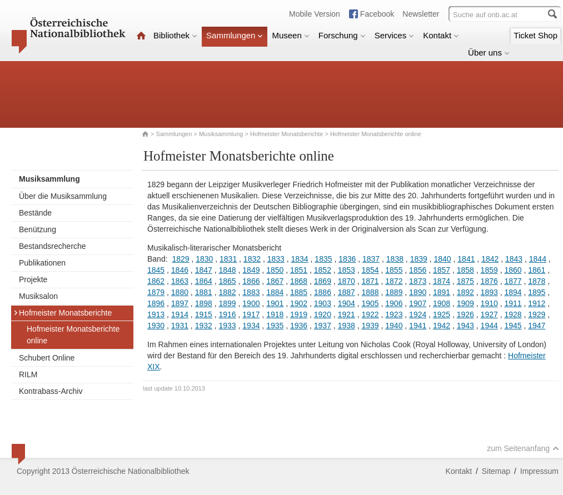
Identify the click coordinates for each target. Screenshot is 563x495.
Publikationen (42, 262)
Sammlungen (234, 35)
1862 (156, 281)
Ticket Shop (535, 35)
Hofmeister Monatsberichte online (73, 334)
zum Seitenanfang (523, 448)
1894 (512, 292)
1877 (512, 281)
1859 (489, 270)
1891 (441, 292)
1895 (536, 292)
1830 (204, 258)
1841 (466, 258)
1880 (179, 292)
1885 (298, 292)
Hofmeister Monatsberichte (286, 134)
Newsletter (420, 13)
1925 (441, 314)
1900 (251, 303)
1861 (536, 270)
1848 (227, 270)
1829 (180, 258)
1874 (441, 281)
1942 (441, 325)
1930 (156, 325)
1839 (418, 258)
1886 (322, 292)
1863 (179, 281)
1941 (417, 325)
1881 (203, 292)
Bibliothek (175, 35)
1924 (417, 314)
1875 (465, 281)
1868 (298, 281)
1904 (346, 303)
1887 (346, 292)
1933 (227, 325)
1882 (227, 292)
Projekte (33, 279)
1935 (274, 325)
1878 (536, 281)
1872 (393, 281)
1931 (179, 325)
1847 (203, 270)
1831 (228, 258)
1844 (537, 258)
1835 (323, 258)
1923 (393, 314)
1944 (489, 325)
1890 (417, 292)
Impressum (539, 471)
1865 (227, 281)
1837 (371, 258)
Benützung (37, 229)
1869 (322, 281)
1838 (394, 258)
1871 (369, 281)
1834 (299, 258)
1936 (298, 325)
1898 (203, 303)
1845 (156, 270)
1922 (369, 314)
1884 (274, 292)
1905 (369, 303)
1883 (251, 292)
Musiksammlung (221, 134)
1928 (512, 314)
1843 (513, 258)
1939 (369, 325)
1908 (441, 303)
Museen (290, 35)
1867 (274, 281)
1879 (156, 292)
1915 (203, 314)
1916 (227, 314)
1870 (346, 281)
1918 (274, 314)
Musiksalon (38, 296)
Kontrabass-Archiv (50, 391)
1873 (417, 281)
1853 (346, 270)
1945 (512, 325)
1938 (346, 325)
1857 (441, 270)
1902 (298, 303)
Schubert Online (46, 357)
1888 (369, 292)
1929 (536, 314)
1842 (490, 258)
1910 (489, 303)
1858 (465, 270)
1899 (227, 303)
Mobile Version (314, 13)
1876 (489, 281)
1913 (156, 314)
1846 (179, 270)
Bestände (35, 212)
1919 (298, 314)
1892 (465, 292)
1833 (276, 258)
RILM (28, 374)
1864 (203, 281)
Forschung (342, 35)
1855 (393, 270)
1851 (298, 270)
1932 (203, 325)
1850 (274, 270)
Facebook (377, 13)
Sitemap (496, 471)
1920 (322, 314)
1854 (369, 270)
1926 (465, 314)
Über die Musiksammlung (63, 196)
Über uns (489, 52)
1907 (417, 303)
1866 (251, 281)
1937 (322, 325)
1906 (393, 303)
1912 (536, 303)
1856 (417, 270)
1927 (489, 314)
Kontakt (441, 35)
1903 (322, 303)
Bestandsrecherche (52, 246)
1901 (274, 303)
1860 (512, 270)
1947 (536, 325)
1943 (465, 325)
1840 (442, 258)
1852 (322, 270)
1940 (393, 325)
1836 (347, 258)
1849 (251, 270)
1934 (251, 325)
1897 (179, 303)
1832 (252, 258)
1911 (512, 303)
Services (395, 35)
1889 (393, 292)
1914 (179, 314)
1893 (489, 292)
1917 (251, 314)
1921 (346, 314)
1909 (465, 303)
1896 (156, 303)
